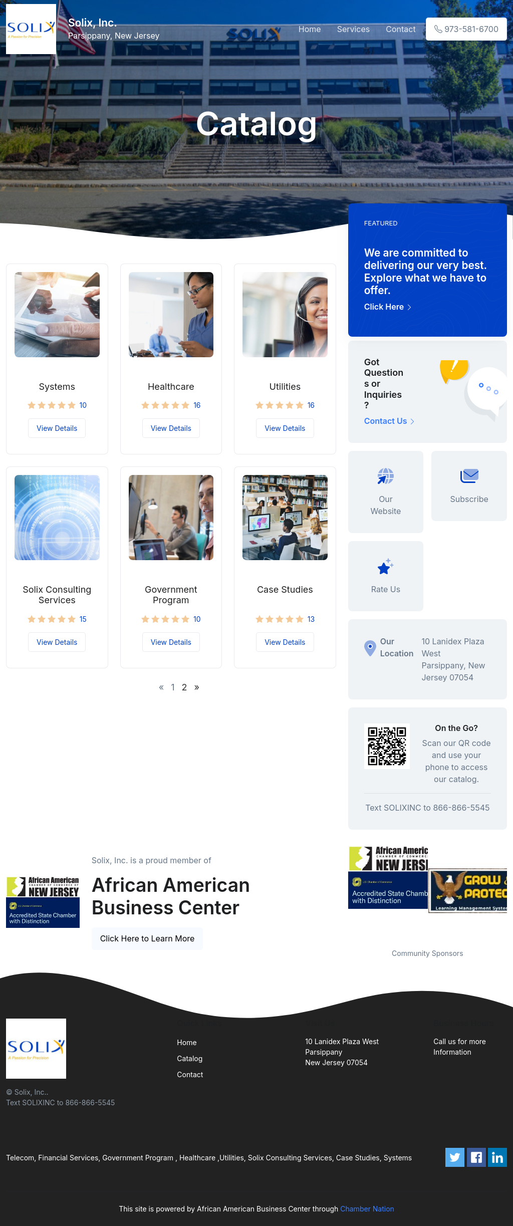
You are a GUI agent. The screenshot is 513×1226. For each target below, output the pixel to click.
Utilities (285, 386)
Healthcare (171, 386)
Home (310, 29)
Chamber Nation (367, 1208)
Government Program (171, 595)
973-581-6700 (466, 29)
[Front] (33, 29)
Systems (57, 386)
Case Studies (285, 589)
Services (353, 29)
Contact (400, 29)
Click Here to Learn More (147, 938)
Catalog (189, 1058)
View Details (57, 428)
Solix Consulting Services (57, 595)
